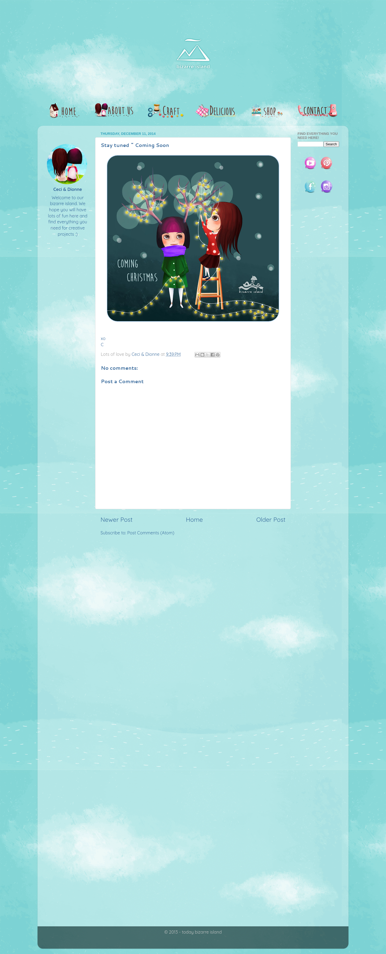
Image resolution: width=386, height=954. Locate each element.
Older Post (270, 519)
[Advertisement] (193, 581)
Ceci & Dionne (67, 189)
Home (194, 519)
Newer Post (116, 519)
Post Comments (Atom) (150, 532)
